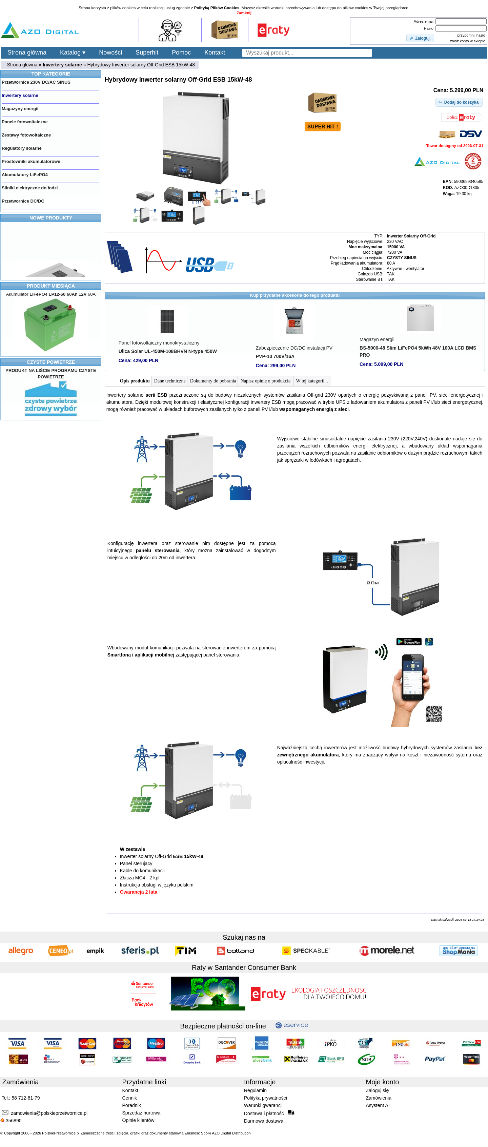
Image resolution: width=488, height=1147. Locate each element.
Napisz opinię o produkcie (266, 380)
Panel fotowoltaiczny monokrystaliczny (159, 343)
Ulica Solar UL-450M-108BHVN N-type (168, 351)
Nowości (110, 52)
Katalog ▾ (72, 52)
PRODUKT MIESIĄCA (51, 286)
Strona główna (26, 52)
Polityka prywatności (265, 1098)
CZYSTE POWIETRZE (51, 362)
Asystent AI (378, 1105)
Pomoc (181, 52)
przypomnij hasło (471, 35)
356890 (11, 1120)
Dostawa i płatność (269, 1113)
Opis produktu (135, 380)
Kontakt (214, 52)
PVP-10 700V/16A (275, 356)
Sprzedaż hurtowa (141, 1112)
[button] (420, 38)
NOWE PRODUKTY (50, 218)
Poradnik (131, 1105)
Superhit (147, 52)
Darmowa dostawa (263, 1121)
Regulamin (255, 1090)
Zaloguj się (377, 1090)
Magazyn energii (377, 339)
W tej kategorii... (312, 380)
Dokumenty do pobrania (213, 380)
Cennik (129, 1098)
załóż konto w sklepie (467, 41)
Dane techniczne (170, 380)
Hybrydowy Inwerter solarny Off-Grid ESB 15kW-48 (141, 64)
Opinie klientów (138, 1120)
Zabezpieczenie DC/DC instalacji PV (294, 348)
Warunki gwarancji (263, 1105)
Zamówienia (378, 1098)
